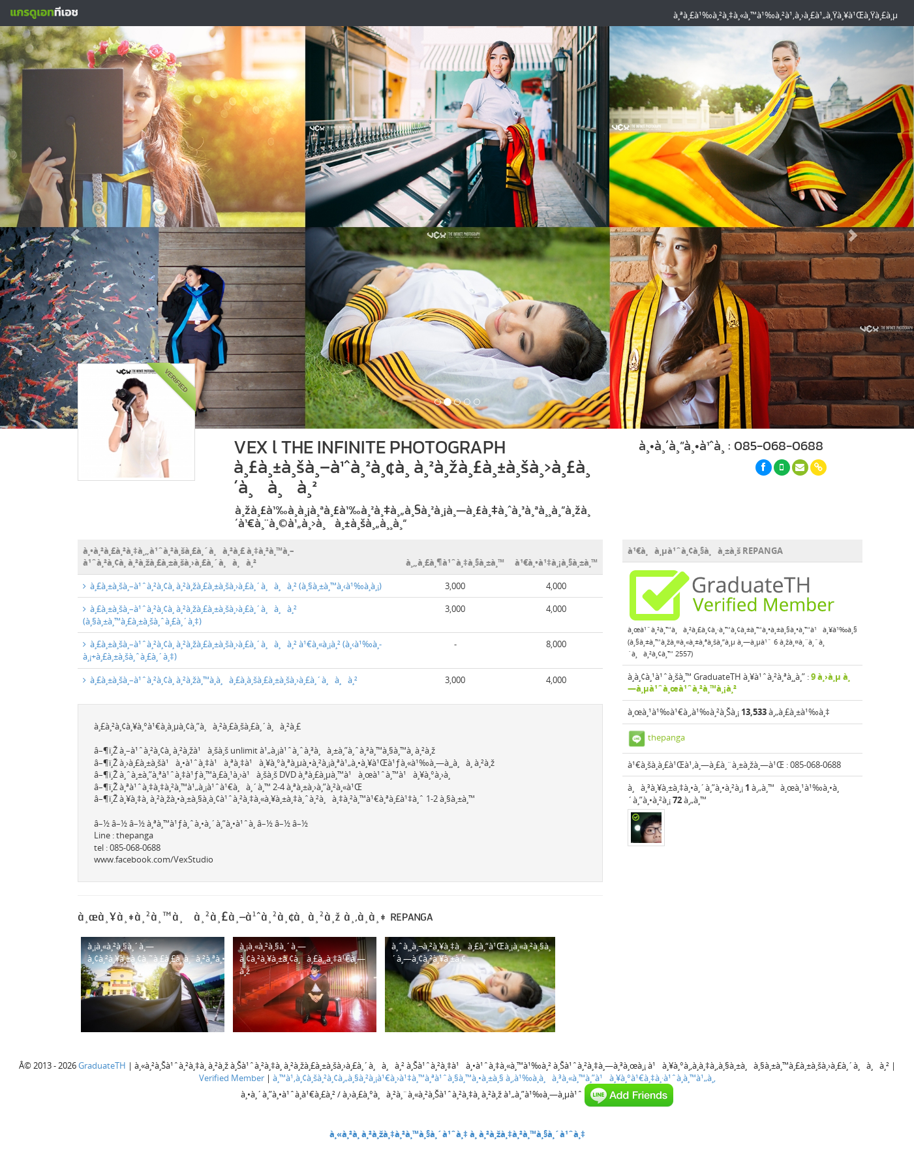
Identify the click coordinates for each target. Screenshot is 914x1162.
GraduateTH (102, 1065)
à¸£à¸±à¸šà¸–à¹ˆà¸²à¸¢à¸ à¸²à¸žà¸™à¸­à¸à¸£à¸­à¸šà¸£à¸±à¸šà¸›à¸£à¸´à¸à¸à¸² (220, 680)
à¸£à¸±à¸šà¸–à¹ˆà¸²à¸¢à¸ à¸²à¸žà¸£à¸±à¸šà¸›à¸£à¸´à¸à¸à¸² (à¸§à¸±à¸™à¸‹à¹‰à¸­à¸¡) (232, 586)
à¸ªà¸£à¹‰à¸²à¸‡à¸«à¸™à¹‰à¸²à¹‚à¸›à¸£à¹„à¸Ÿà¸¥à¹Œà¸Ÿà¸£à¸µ (785, 15)
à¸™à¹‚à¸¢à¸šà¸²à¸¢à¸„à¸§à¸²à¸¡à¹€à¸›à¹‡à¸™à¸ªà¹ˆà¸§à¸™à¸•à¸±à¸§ (388, 1078)
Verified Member (231, 1078)
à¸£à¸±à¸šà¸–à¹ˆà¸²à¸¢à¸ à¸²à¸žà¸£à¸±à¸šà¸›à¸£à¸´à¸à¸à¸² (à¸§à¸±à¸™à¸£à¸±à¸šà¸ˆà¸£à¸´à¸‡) (190, 615)
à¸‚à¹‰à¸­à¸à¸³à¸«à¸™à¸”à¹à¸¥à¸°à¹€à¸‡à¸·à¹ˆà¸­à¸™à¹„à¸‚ (611, 1078)
